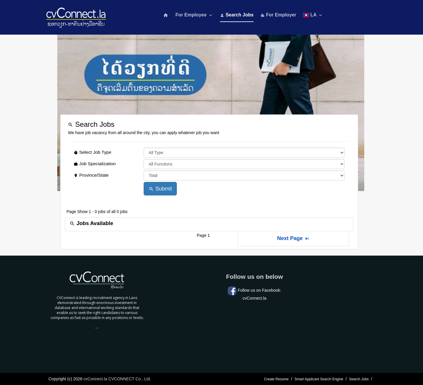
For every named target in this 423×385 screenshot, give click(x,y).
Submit (160, 189)
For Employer (278, 14)
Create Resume (276, 379)
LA (313, 15)
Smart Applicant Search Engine (318, 379)
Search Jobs (237, 14)
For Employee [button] (194, 15)
